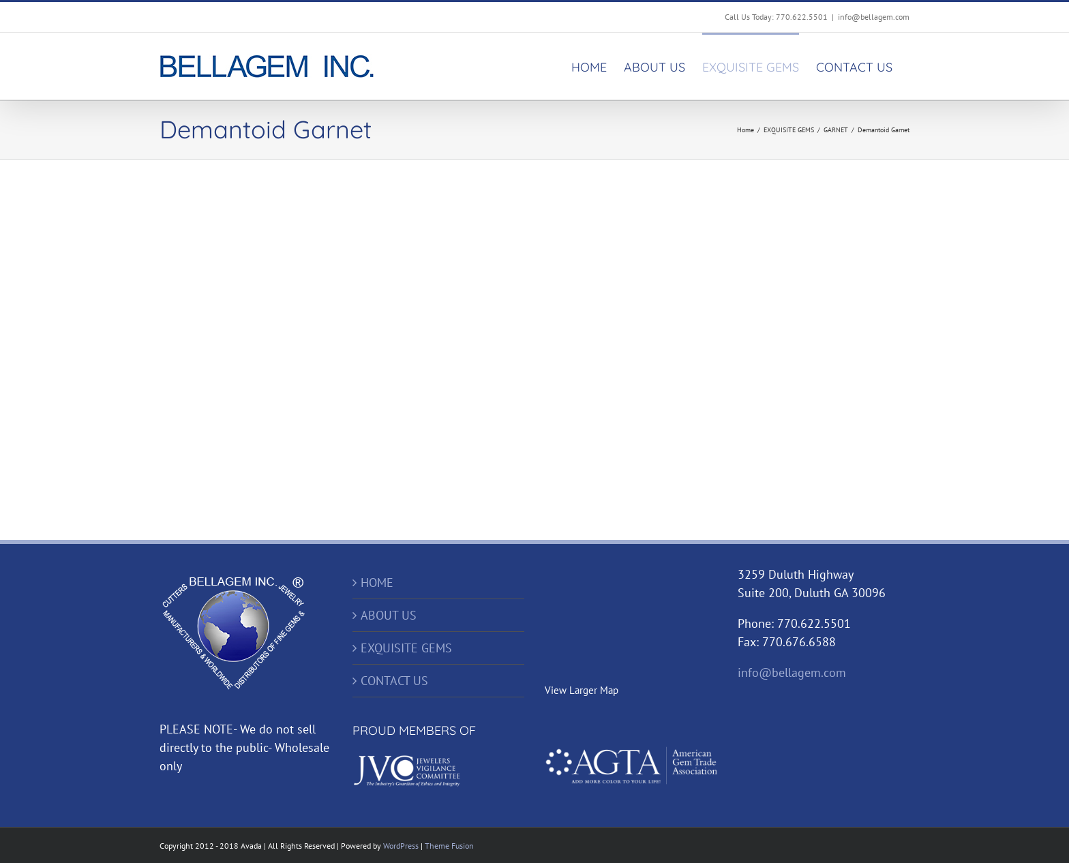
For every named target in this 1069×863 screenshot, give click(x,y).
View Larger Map (581, 690)
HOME (377, 582)
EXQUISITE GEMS (406, 648)
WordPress (401, 846)
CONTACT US (394, 680)
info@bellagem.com (873, 17)
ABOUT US (389, 615)
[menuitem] (589, 66)
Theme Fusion (449, 846)
